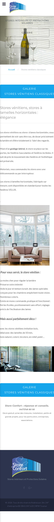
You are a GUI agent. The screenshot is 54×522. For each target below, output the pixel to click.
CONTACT (27, 43)
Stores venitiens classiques (33, 69)
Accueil (11, 69)
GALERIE (27, 32)
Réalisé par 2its (38, 502)
